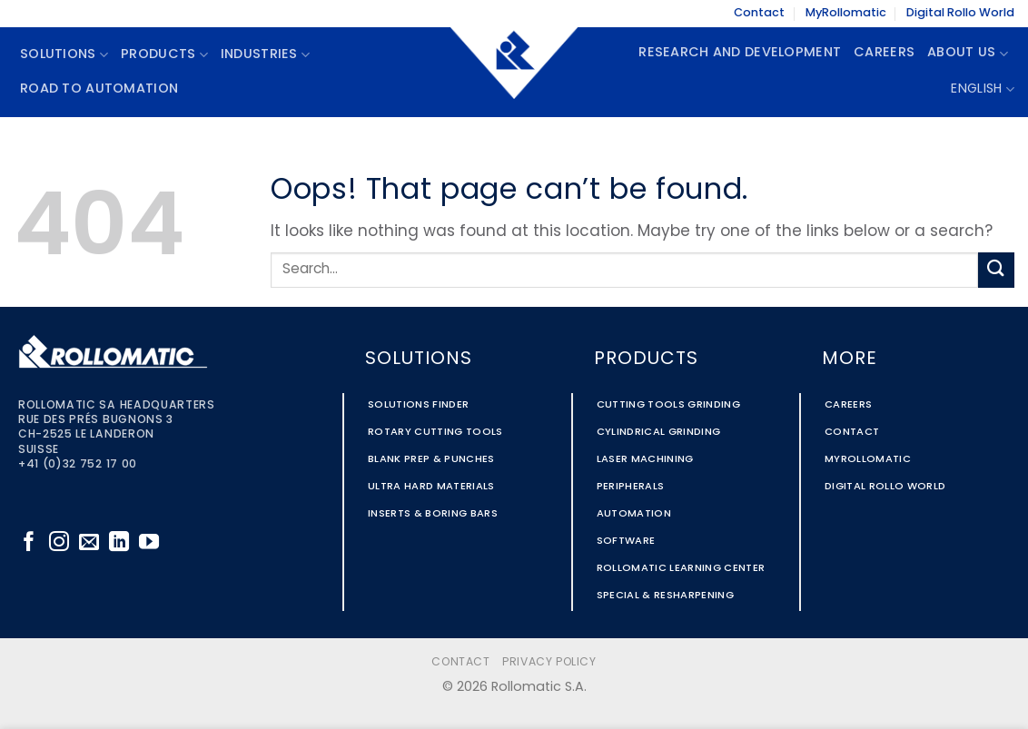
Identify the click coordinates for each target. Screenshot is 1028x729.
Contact (759, 13)
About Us (967, 54)
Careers (884, 53)
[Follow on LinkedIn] (119, 543)
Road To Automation (99, 89)
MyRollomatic (846, 13)
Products (164, 55)
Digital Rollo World (960, 13)
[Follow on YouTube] (149, 543)
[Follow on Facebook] (29, 543)
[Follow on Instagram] (59, 543)
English (982, 89)
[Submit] (996, 270)
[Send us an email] (89, 543)
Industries (265, 55)
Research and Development (739, 53)
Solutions (64, 55)
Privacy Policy (549, 662)
